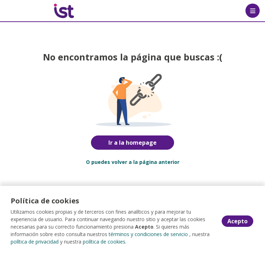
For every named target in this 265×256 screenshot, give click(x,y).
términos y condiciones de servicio (148, 234)
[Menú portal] (252, 11)
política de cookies (104, 241)
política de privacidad (35, 241)
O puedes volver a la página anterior (132, 162)
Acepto (237, 221)
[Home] (30, 10)
